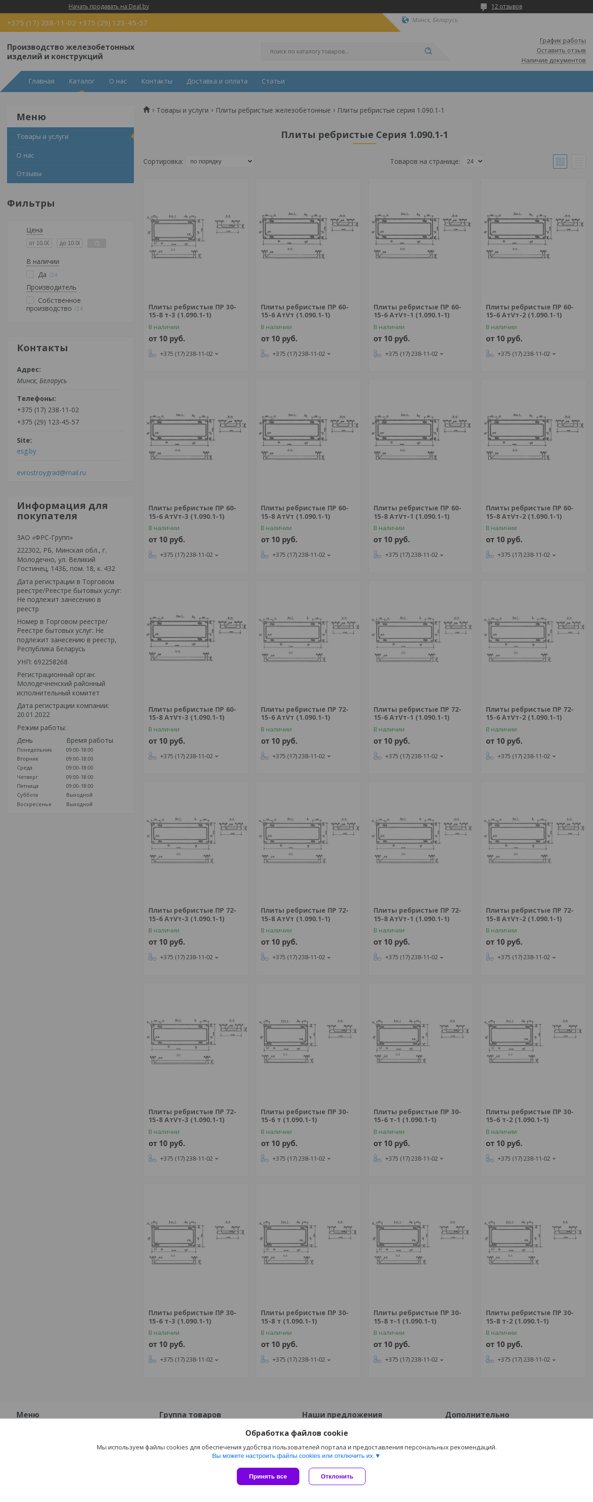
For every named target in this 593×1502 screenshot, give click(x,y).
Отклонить (337, 1476)
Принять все (268, 1476)
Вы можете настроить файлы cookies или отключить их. (293, 1455)
